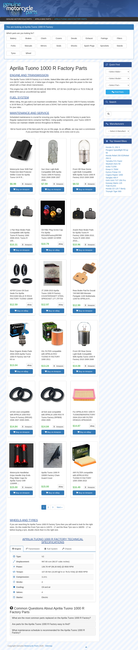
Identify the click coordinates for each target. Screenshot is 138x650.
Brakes (28, 38)
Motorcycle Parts (31, 646)
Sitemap (48, 646)
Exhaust (89, 38)
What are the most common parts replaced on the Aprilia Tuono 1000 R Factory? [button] (51, 618)
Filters (119, 38)
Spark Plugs (89, 46)
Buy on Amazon (21, 189)
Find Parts (118, 92)
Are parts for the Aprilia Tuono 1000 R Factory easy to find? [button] (41, 624)
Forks (13, 46)
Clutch (43, 38)
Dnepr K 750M (112, 169)
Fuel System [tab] (51, 549)
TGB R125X (111, 186)
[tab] (53, 618)
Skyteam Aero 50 (113, 164)
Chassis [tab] (67, 549)
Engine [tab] (16, 549)
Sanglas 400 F (112, 177)
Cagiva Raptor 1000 (114, 175)
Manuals (28, 46)
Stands (120, 46)
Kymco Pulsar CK (113, 172)
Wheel (28, 53)
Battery (13, 38)
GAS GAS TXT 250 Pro (116, 180)
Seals (58, 46)
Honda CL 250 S (113, 147)
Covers (59, 38)
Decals (74, 38)
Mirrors (44, 46)
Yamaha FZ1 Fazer (114, 161)
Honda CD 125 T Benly (115, 189)
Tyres (13, 53)
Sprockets (104, 46)
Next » (59, 507)
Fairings (104, 38)
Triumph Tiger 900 (113, 191)
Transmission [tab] (33, 549)
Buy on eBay (53, 250)
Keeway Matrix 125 (114, 183)
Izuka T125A (111, 166)
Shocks (74, 46)
